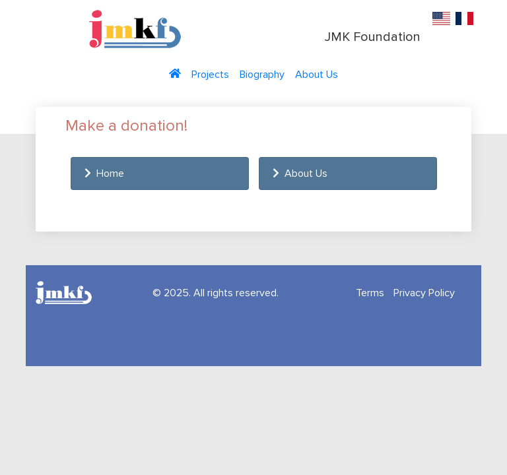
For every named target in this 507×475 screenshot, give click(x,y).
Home (104, 173)
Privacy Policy (424, 293)
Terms (370, 293)
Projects (210, 74)
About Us (316, 74)
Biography (262, 74)
